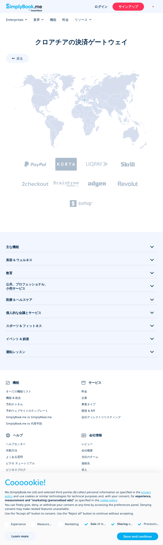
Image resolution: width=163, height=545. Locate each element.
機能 (53, 19)
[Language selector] (152, 7)
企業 (84, 398)
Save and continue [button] (137, 536)
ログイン (101, 7)
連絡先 (86, 463)
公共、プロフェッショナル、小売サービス (27, 286)
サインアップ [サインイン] (128, 7)
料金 (65, 19)
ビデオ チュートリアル (20, 463)
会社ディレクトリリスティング (101, 417)
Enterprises (16, 19)
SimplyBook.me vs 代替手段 (24, 423)
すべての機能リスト (18, 391)
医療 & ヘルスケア (19, 300)
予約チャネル (14, 404)
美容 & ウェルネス (19, 260)
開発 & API (88, 411)
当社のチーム (90, 457)
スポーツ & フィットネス (24, 326)
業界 (38, 19)
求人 (84, 470)
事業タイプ (89, 404)
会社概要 (87, 450)
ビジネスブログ (16, 470)
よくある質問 (14, 457)
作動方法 (11, 450)
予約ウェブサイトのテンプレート (27, 411)
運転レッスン (15, 352)
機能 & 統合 (13, 398)
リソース (83, 19)
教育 (9, 273)
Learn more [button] (20, 536)
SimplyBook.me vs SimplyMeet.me (29, 417)
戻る (19, 58)
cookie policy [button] (108, 500)
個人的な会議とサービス (23, 313)
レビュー (87, 444)
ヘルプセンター (16, 444)
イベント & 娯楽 (17, 339)
